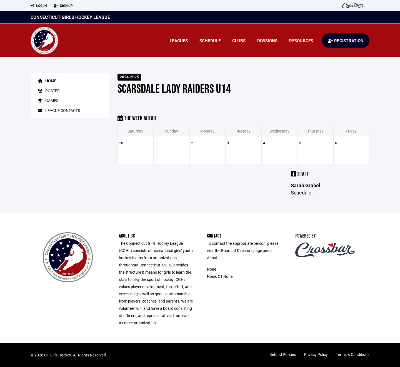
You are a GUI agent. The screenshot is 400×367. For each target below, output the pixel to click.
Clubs (239, 40)
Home (46, 80)
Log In (39, 5)
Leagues (179, 40)
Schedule (210, 40)
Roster (48, 90)
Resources (301, 40)
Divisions (267, 40)
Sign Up (63, 5)
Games (47, 100)
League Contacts (58, 110)
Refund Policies (282, 354)
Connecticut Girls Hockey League (70, 17)
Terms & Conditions (352, 354)
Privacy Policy (316, 354)
